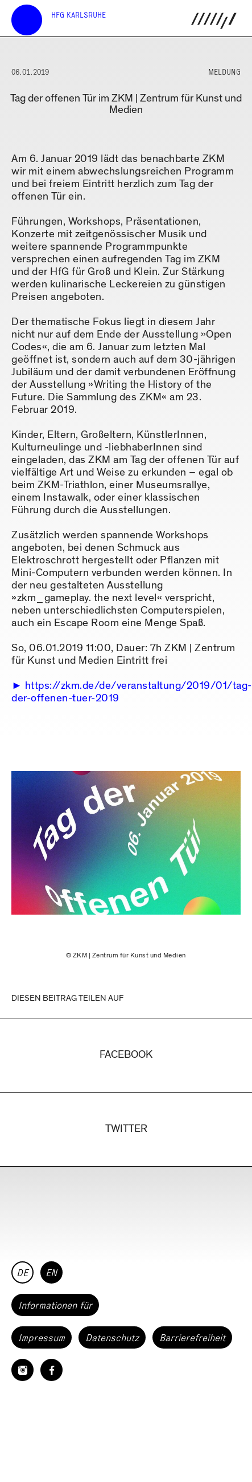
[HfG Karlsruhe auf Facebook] (51, 1370)
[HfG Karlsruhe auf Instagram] (22, 1370)
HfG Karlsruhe (78, 15)
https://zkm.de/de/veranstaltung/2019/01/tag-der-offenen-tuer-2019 (131, 692)
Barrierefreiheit (192, 1337)
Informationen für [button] (55, 1305)
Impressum (41, 1337)
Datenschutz (112, 1337)
